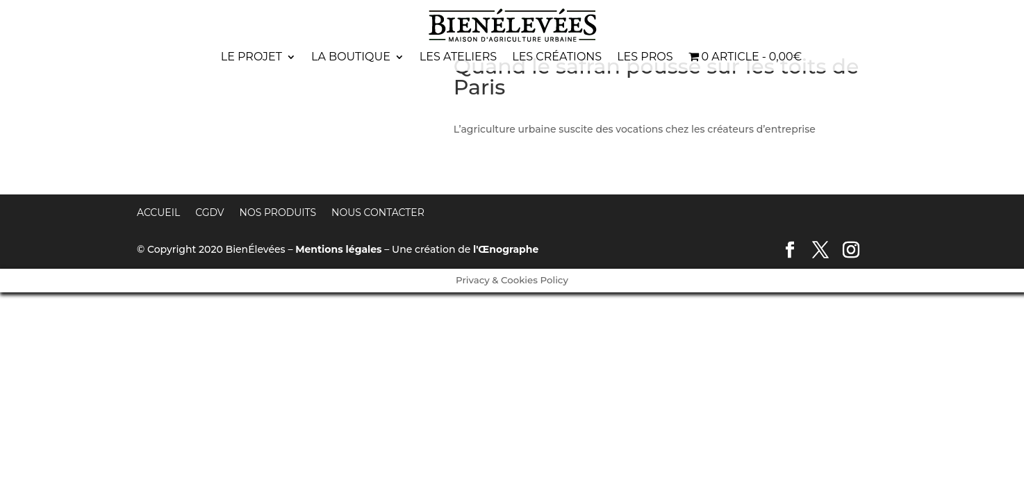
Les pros (644, 57)
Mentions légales (338, 249)
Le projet (251, 57)
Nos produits (278, 212)
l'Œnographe (505, 249)
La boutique (350, 57)
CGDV (209, 212)
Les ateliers (458, 57)
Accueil (158, 212)
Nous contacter (377, 212)
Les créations (557, 57)
